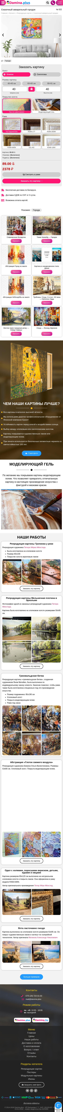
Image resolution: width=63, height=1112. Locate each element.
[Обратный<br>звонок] (58, 1105)
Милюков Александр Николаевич (42, 938)
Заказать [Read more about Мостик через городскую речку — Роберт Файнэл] (16, 334)
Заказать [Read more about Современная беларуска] (16, 241)
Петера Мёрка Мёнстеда (34, 547)
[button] (3, 2)
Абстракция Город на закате (16, 266)
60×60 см (31, 83)
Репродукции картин (24, 13)
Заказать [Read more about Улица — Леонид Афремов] (46, 334)
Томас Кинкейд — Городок (47, 237)
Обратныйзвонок (58, 1110)
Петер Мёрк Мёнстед (43, 886)
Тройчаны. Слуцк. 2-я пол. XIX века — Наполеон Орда (46, 298)
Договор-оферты (32, 1103)
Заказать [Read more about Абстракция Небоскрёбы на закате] (16, 303)
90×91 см (51, 83)
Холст (5, 71)
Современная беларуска (16, 237)
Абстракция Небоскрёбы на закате (16, 297)
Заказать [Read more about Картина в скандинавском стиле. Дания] (46, 272)
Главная (4, 13)
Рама (4, 116)
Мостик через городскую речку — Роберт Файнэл (16, 329)
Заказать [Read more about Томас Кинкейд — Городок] (46, 241)
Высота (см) (48, 93)
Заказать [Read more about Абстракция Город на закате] (16, 272)
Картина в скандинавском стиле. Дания (46, 267)
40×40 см (12, 83)
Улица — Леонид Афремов (47, 328)
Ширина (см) (14, 93)
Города (8, 61)
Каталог (12, 13)
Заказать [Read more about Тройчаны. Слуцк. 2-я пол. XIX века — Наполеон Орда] (46, 303)
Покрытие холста (9, 97)
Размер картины (9, 80)
